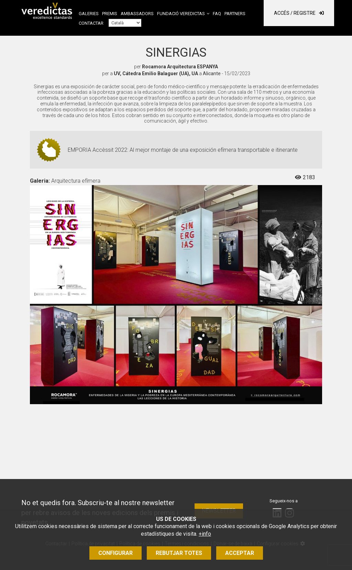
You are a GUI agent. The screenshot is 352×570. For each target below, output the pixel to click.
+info (205, 534)
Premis (109, 13)
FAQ (217, 13)
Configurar (115, 553)
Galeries (89, 13)
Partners (234, 13)
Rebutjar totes (179, 553)
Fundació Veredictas (181, 13)
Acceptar (239, 553)
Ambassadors (137, 13)
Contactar (91, 23)
